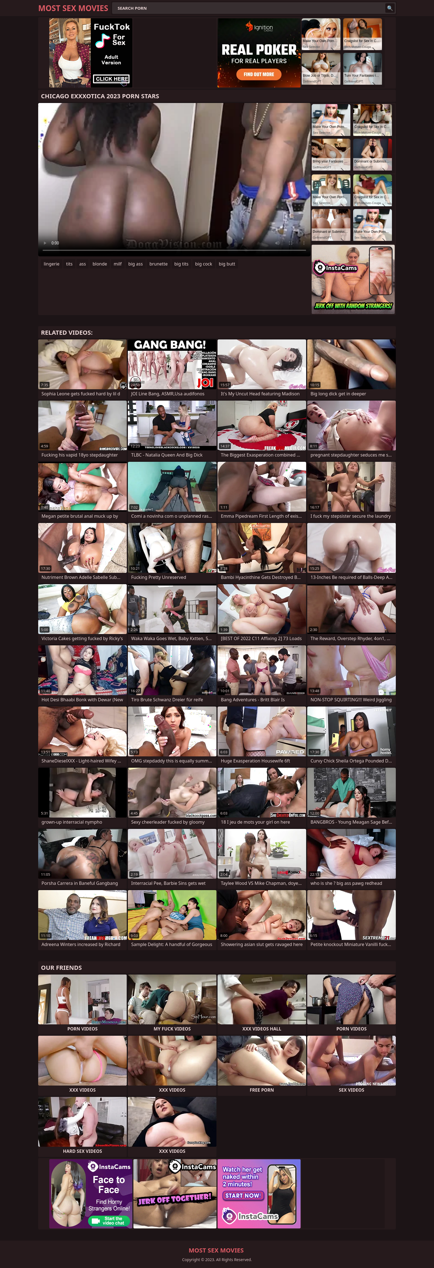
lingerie (52, 264)
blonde (99, 264)
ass (82, 264)
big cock (203, 264)
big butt (227, 264)
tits (69, 264)
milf (118, 264)
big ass (135, 264)
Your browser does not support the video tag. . (174, 179)
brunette (158, 264)
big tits (181, 264)
